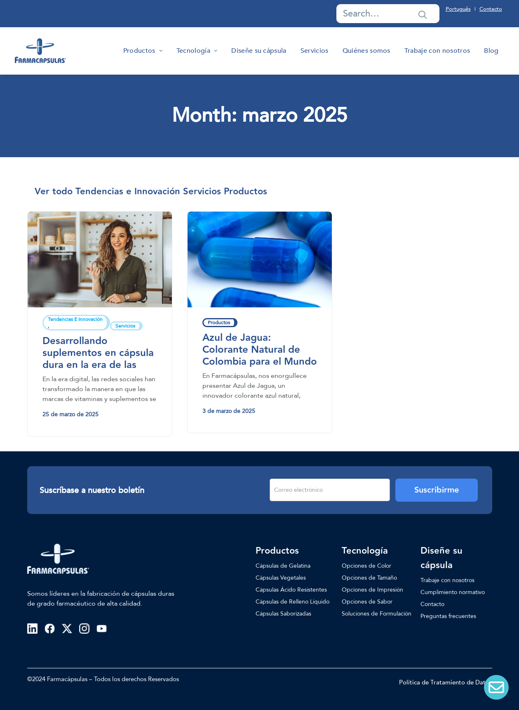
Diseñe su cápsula (258, 50)
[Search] (387, 13)
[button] (422, 14)
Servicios (315, 50)
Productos (142, 50)
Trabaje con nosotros (437, 50)
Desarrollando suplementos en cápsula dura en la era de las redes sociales (98, 358)
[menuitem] (142, 50)
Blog (491, 50)
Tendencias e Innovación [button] (127, 191)
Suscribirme (436, 490)
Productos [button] (245, 191)
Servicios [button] (202, 191)
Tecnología (196, 50)
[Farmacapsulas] (40, 50)
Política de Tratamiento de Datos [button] (445, 682)
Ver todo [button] (54, 191)
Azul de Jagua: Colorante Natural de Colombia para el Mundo (259, 349)
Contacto (490, 9)
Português (458, 9)
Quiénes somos (366, 50)
